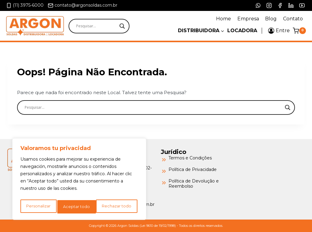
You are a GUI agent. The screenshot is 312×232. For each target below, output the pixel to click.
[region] (79, 181)
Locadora (242, 30)
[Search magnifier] (122, 26)
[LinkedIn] (290, 5)
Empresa (248, 19)
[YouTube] (301, 5)
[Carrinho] (299, 30)
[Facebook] (280, 5)
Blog (271, 19)
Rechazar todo (78, 207)
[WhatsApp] (258, 5)
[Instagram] (269, 5)
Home (223, 19)
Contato (293, 19)
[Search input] (109, 26)
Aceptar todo (119, 207)
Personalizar (38, 207)
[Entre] (279, 30)
